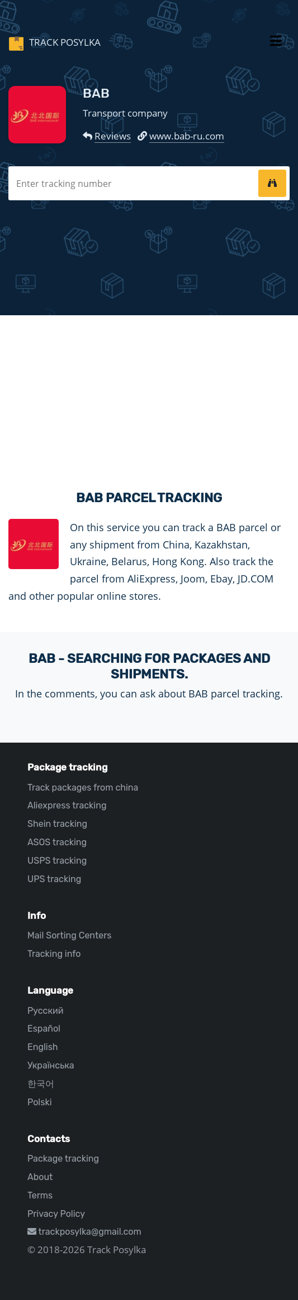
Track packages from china (82, 787)
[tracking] (272, 183)
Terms (40, 1195)
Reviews (112, 135)
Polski (39, 1102)
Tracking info (54, 953)
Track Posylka (64, 42)
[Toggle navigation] (276, 43)
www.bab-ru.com (186, 135)
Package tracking (63, 1158)
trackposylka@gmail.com (84, 1231)
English (42, 1047)
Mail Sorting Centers (69, 935)
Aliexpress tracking (66, 805)
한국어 (40, 1083)
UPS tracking (54, 879)
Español (43, 1028)
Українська (50, 1065)
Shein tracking (57, 823)
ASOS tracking (57, 842)
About (40, 1177)
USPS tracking (57, 860)
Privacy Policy (56, 1213)
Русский (45, 1010)
